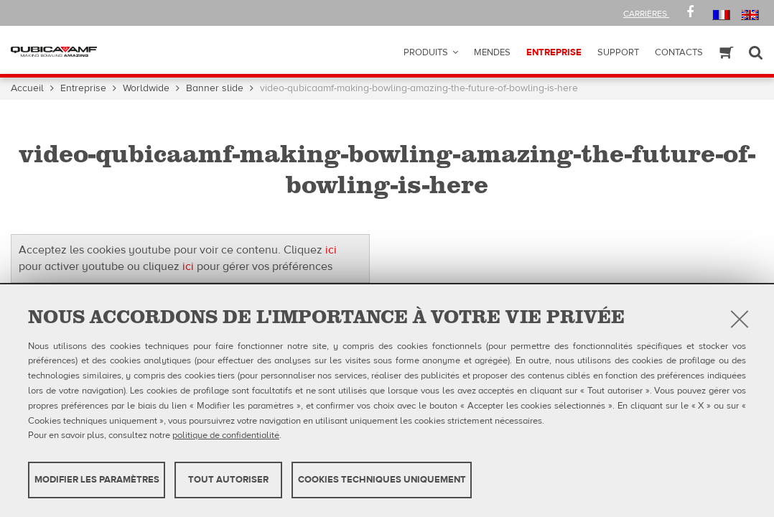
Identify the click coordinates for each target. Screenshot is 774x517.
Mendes (492, 52)
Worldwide (146, 88)
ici (331, 250)
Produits (426, 52)
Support (618, 52)
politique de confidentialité (225, 435)
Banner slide (214, 88)
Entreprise (83, 88)
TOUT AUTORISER (228, 479)
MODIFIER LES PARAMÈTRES (96, 479)
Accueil (27, 88)
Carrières (646, 13)
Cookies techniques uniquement (382, 479)
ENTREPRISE (554, 52)
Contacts (679, 52)
